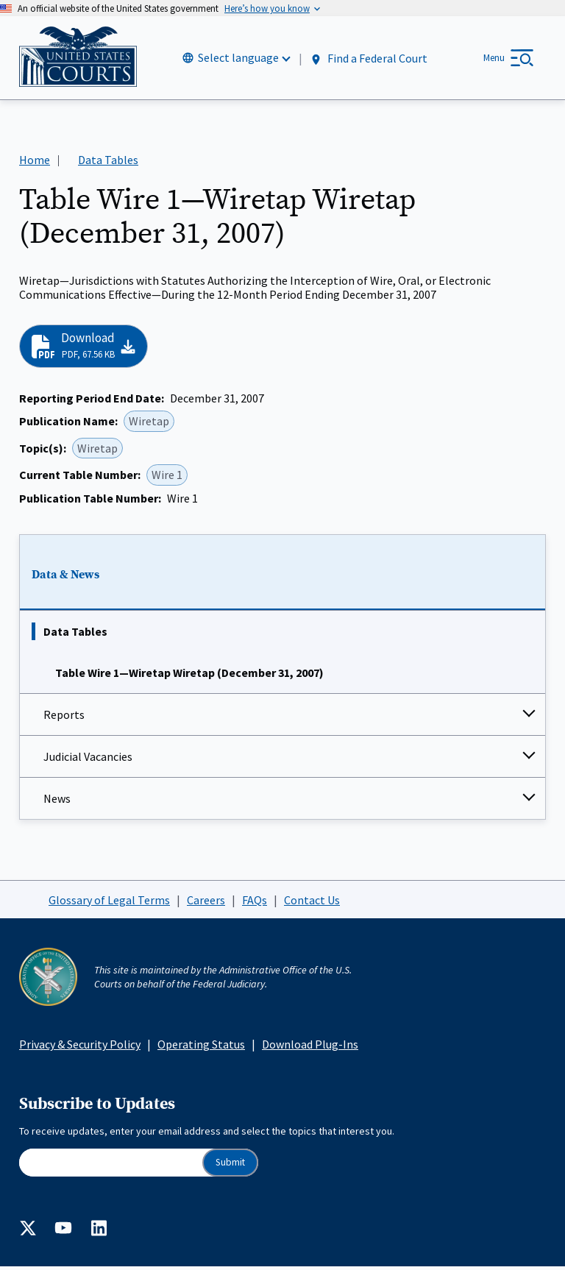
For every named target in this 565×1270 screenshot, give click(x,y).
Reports (64, 718)
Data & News (65, 578)
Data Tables (75, 635)
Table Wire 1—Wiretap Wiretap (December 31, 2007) (189, 676)
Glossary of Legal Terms (109, 902)
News (57, 802)
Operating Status (201, 1047)
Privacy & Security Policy (80, 1047)
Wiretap (149, 424)
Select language (238, 59)
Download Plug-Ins (310, 1047)
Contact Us (312, 902)
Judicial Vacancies (87, 760)
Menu (494, 59)
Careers (206, 902)
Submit (230, 1166)
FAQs (254, 902)
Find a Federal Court (368, 60)
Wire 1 (167, 478)
